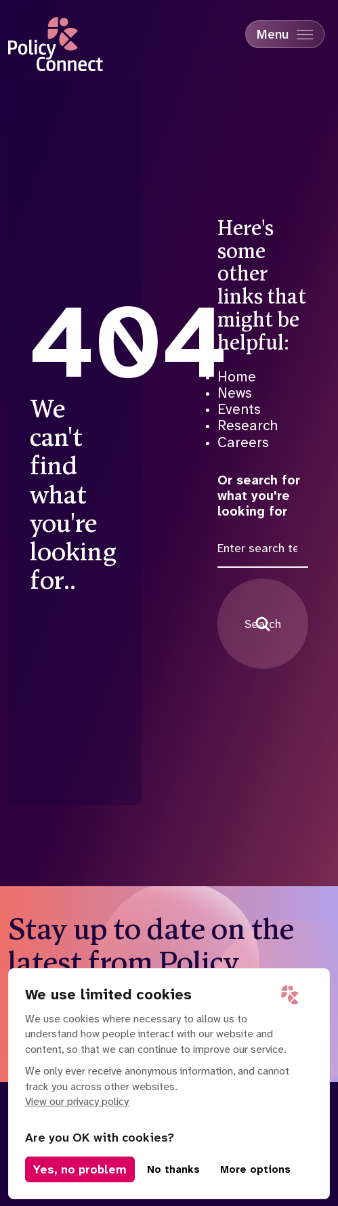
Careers (243, 442)
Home (236, 377)
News (234, 393)
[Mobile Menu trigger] (284, 34)
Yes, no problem (80, 1169)
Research (247, 425)
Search (263, 624)
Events (239, 409)
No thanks (173, 1169)
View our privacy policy (77, 1101)
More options (255, 1169)
